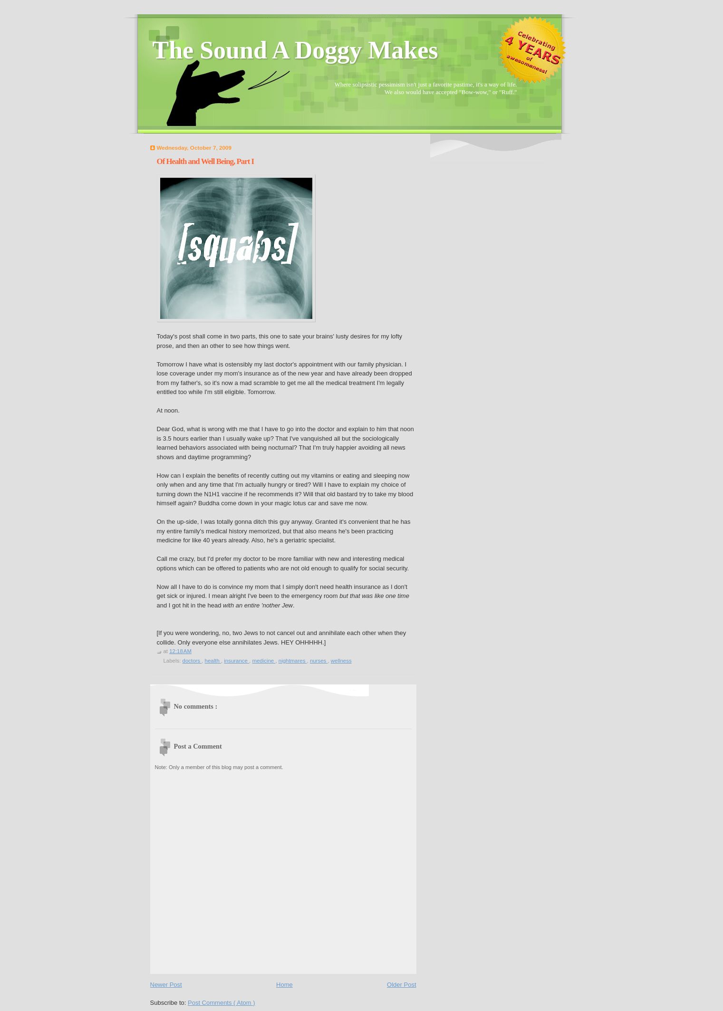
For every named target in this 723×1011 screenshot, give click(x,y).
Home (284, 984)
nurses (319, 661)
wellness (341, 661)
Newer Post (166, 984)
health (213, 661)
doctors (192, 661)
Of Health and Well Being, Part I (205, 161)
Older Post (401, 984)
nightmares (293, 661)
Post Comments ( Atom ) (221, 1002)
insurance (236, 661)
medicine (263, 661)
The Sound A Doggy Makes (295, 50)
